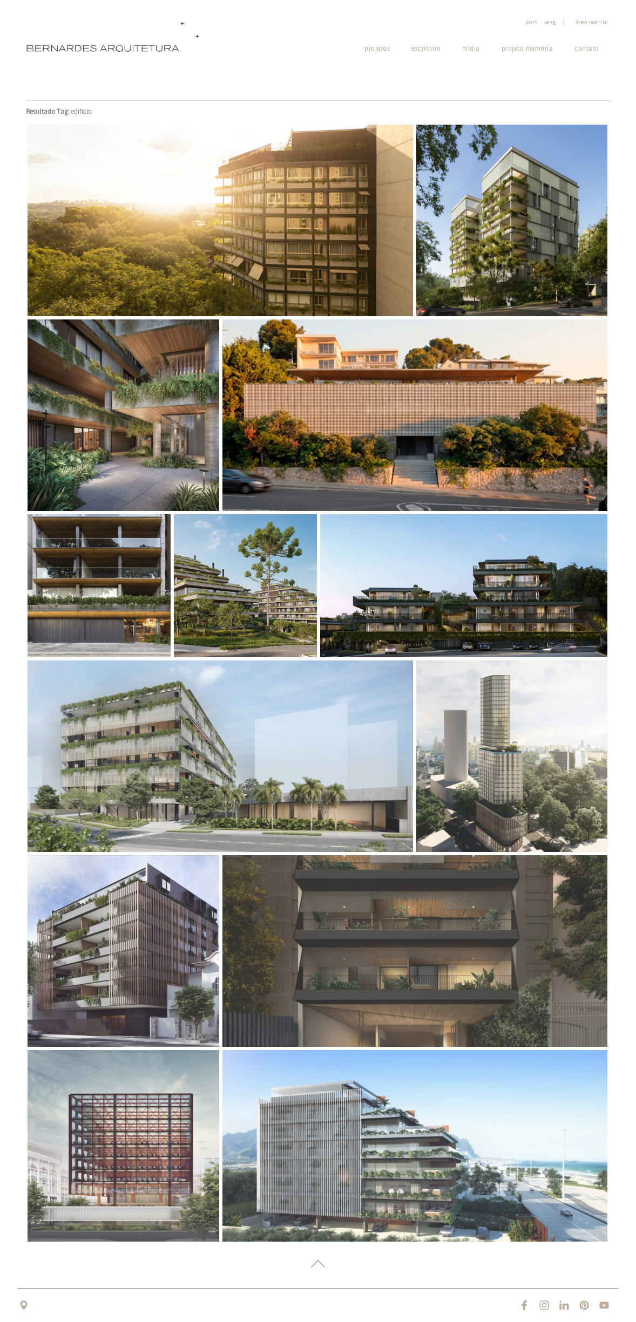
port (531, 22)
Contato (586, 48)
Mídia (471, 48)
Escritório (426, 48)
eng (551, 22)
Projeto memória (527, 48)
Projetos (377, 48)
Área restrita (591, 22)
